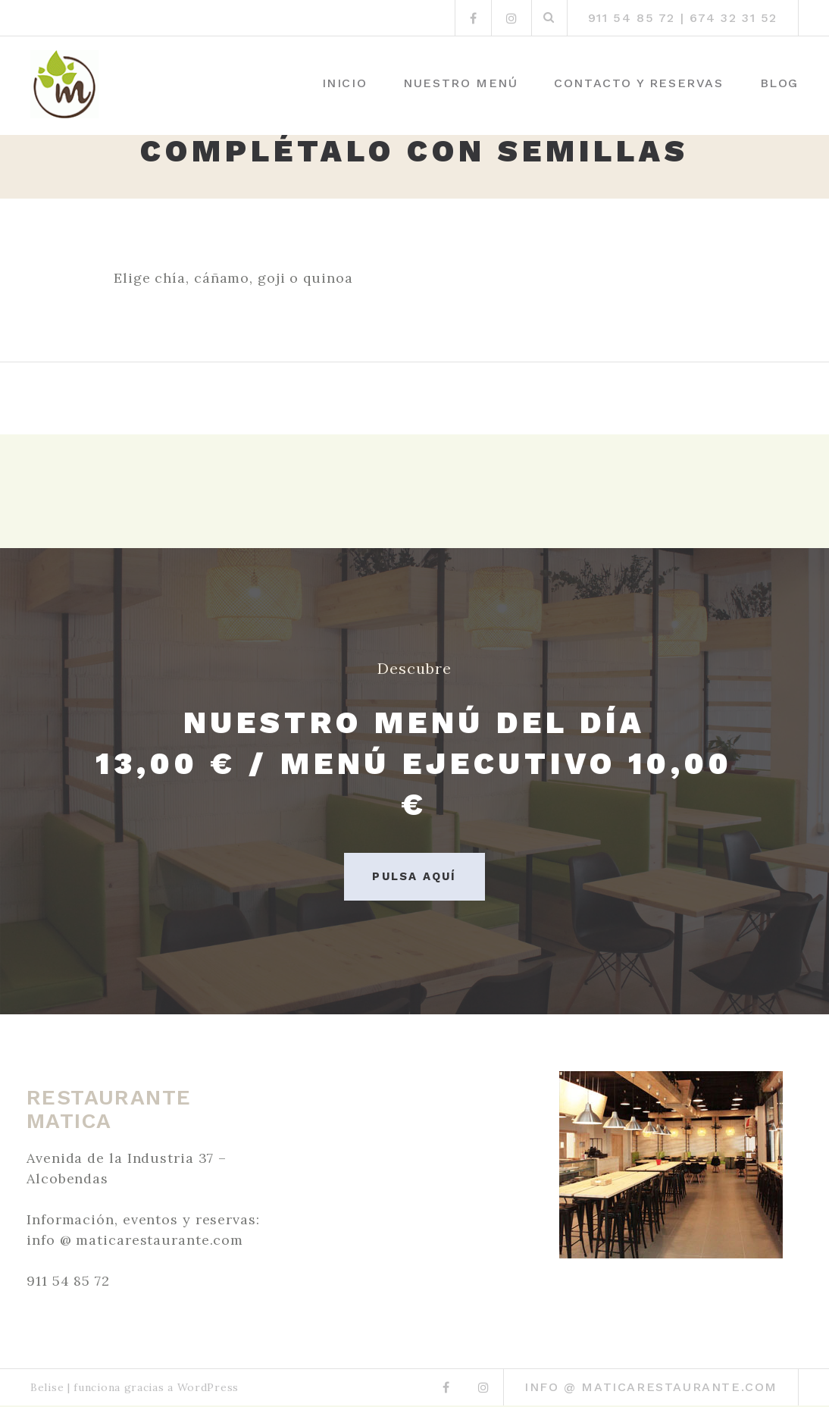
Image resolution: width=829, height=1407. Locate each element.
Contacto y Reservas (638, 83)
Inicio (345, 83)
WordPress (208, 1389)
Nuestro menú (460, 83)
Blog (779, 83)
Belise (47, 1389)
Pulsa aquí (414, 877)
